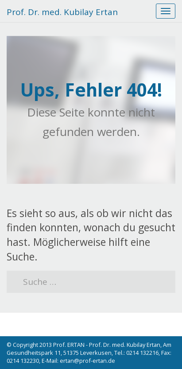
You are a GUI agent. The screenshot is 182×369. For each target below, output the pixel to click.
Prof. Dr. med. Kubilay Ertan (62, 12)
